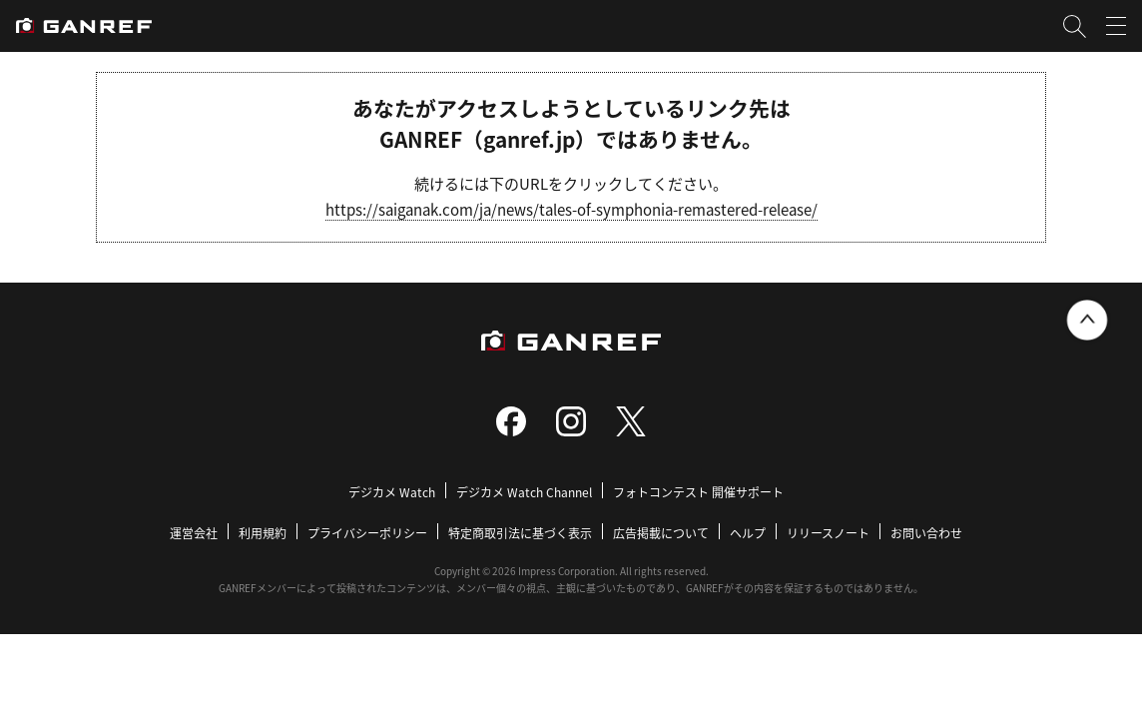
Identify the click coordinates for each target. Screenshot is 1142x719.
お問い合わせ (926, 532)
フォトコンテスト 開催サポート (698, 491)
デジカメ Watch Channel (524, 491)
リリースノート (828, 532)
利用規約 (262, 532)
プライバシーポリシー (367, 532)
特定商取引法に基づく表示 (520, 532)
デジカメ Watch (391, 491)
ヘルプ (748, 532)
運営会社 (194, 532)
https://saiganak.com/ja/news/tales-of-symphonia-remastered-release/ (571, 209)
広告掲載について (661, 532)
